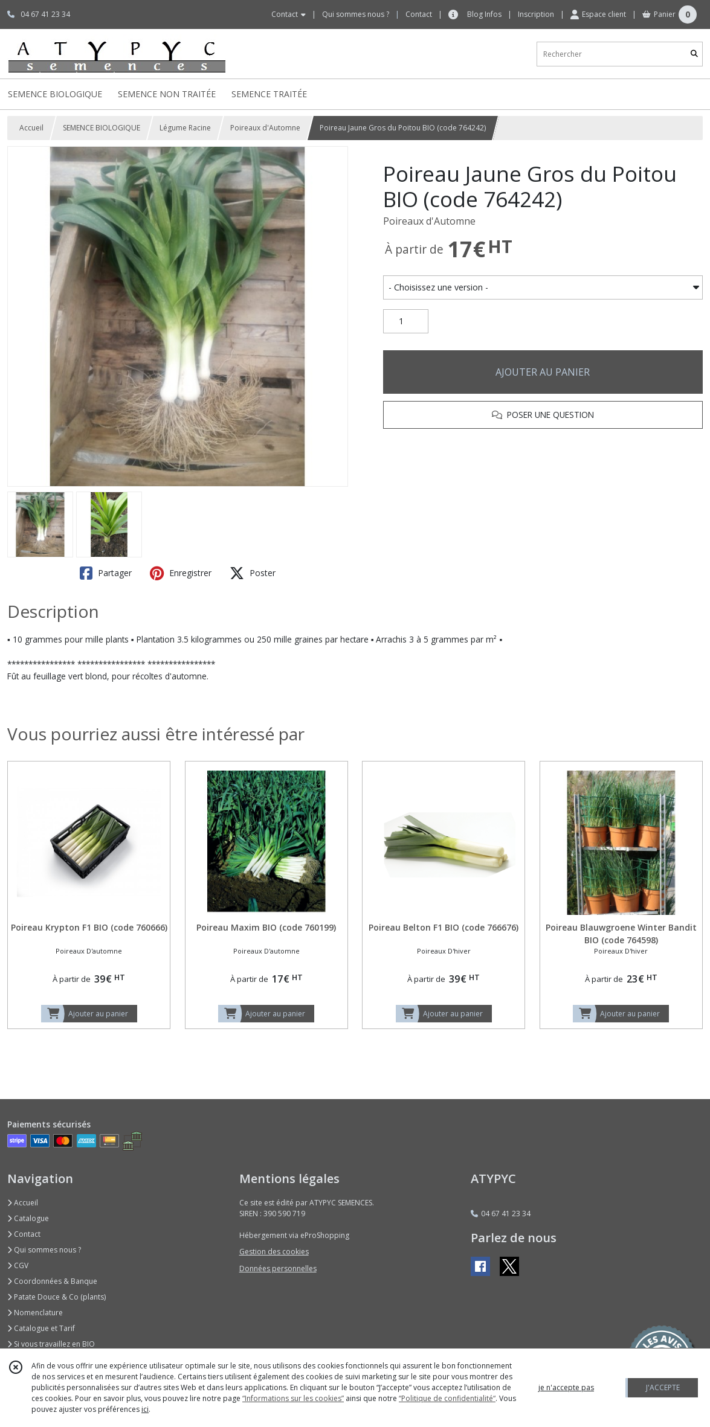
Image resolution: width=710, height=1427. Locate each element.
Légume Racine (185, 128)
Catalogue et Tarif (41, 1328)
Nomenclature (35, 1312)
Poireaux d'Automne (265, 128)
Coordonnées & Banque (52, 1281)
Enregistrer (180, 573)
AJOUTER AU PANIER (542, 372)
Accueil (31, 128)
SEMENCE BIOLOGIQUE (101, 128)
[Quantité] (405, 321)
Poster (253, 573)
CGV (17, 1265)
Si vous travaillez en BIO (51, 1344)
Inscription (536, 14)
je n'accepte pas (566, 1387)
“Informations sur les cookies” (293, 1398)
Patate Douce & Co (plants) (56, 1297)
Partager (106, 573)
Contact (418, 14)
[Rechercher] (694, 54)
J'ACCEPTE (663, 1387)
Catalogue (28, 1218)
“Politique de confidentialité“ (447, 1398)
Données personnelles (278, 1268)
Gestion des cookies (274, 1251)
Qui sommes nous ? (44, 1250)
